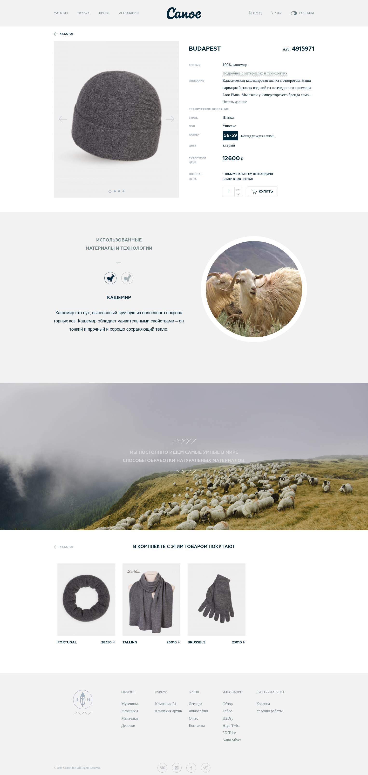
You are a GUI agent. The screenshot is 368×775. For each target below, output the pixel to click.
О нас (193, 718)
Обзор (228, 704)
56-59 (230, 135)
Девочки (128, 725)
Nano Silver (232, 740)
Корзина (263, 704)
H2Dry (228, 718)
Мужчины (129, 704)
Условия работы (269, 711)
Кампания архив (168, 711)
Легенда (195, 704)
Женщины (129, 711)
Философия (198, 711)
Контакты (197, 725)
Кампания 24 (165, 704)
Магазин (61, 13)
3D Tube (229, 733)
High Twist (231, 725)
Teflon (228, 711)
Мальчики (129, 718)
